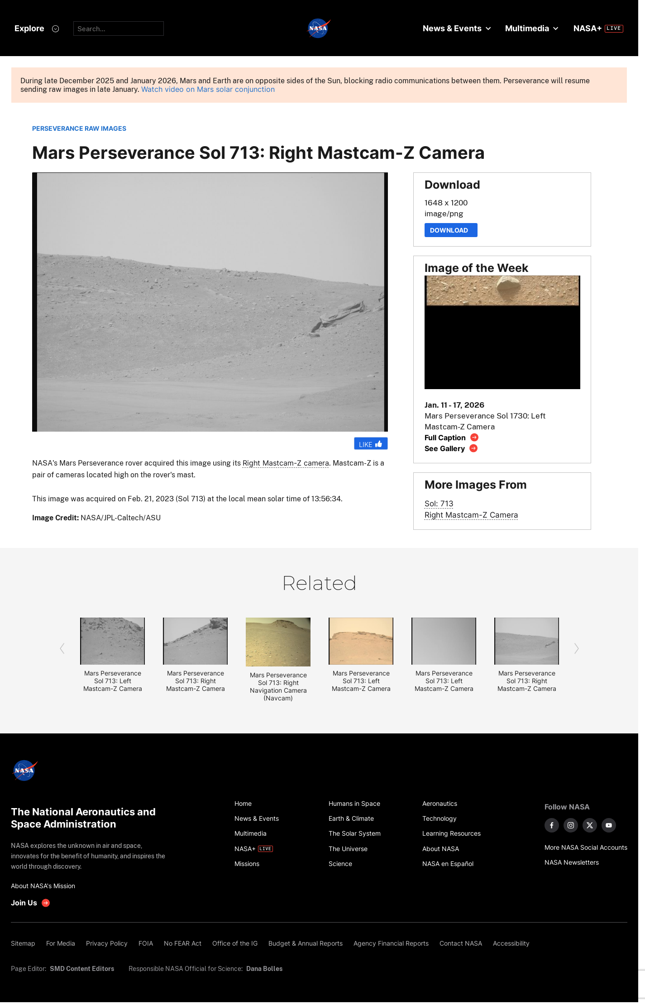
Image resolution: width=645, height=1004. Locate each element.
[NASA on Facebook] (552, 825)
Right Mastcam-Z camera (286, 462)
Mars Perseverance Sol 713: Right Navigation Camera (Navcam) (278, 686)
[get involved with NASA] (31, 903)
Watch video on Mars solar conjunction (208, 89)
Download (451, 230)
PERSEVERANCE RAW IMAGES (79, 128)
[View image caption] (452, 437)
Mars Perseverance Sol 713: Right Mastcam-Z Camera (195, 680)
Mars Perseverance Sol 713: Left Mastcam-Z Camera (112, 680)
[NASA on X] (590, 825)
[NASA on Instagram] (571, 825)
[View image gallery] (451, 448)
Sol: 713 (439, 503)
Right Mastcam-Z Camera (471, 514)
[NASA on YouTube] (609, 825)
